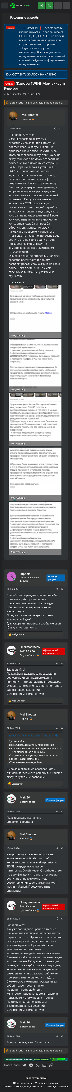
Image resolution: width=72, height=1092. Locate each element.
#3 (62, 663)
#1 (60, 128)
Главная (64, 1086)
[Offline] (16, 119)
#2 (62, 588)
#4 (62, 728)
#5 (62, 811)
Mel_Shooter (14, 93)
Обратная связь (22, 1083)
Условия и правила (46, 1083)
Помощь (51, 1086)
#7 (62, 918)
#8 (62, 1036)
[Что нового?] (58, 5)
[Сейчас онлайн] (14, 579)
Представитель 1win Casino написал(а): (31, 735)
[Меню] (4, 5)
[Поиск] (66, 5)
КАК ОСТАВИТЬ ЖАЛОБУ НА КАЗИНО (31, 74)
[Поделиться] (55, 128)
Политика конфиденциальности (22, 1086)
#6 (62, 848)
